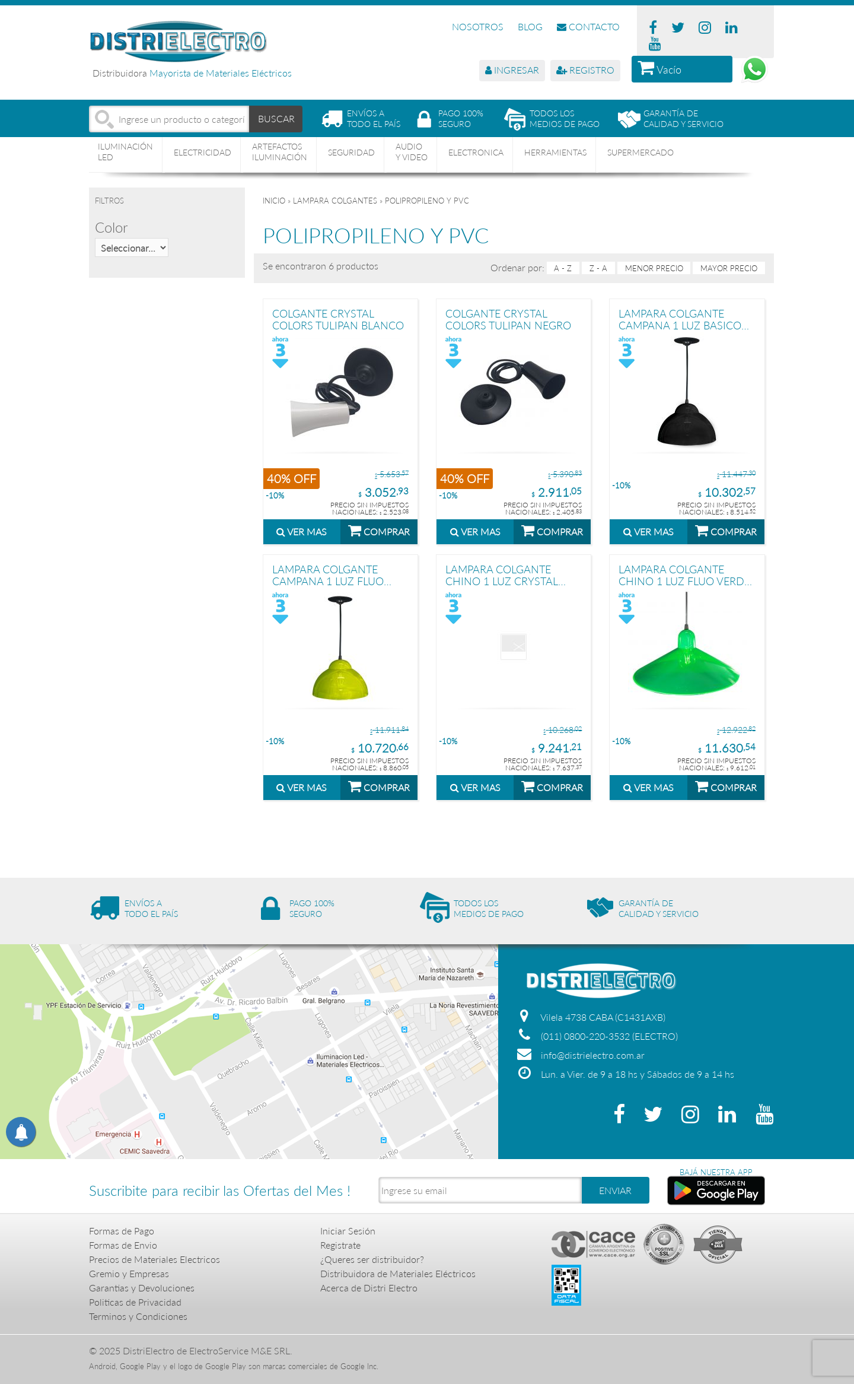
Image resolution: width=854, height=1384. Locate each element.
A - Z (563, 268)
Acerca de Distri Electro (369, 1287)
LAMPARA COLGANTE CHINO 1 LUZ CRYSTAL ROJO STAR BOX (501, 575)
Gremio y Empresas (129, 1273)
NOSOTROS (478, 26)
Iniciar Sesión (347, 1230)
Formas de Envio (123, 1244)
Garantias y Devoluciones (142, 1287)
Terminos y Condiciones (138, 1316)
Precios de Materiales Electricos (154, 1259)
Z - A (598, 268)
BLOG (530, 26)
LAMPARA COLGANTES (335, 200)
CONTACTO (588, 26)
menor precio (654, 268)
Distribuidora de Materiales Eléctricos (398, 1273)
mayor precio (728, 268)
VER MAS (301, 531)
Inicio (274, 200)
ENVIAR (615, 1190)
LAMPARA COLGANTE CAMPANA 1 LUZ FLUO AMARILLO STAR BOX (328, 575)
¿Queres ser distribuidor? (372, 1259)
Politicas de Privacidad (135, 1301)
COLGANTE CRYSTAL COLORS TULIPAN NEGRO (508, 319)
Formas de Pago (121, 1230)
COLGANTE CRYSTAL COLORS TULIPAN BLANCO (338, 319)
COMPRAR (379, 530)
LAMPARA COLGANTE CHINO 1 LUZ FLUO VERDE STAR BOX (684, 575)
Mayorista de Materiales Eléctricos (220, 72)
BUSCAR (276, 118)
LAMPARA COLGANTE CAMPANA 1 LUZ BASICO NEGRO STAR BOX (680, 319)
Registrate (340, 1244)
